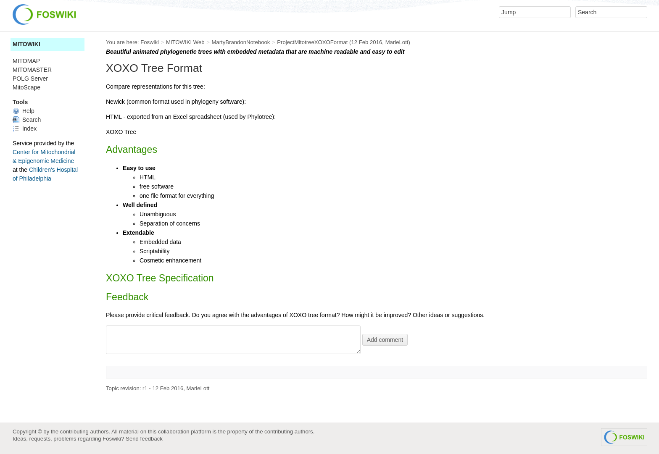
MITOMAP (26, 61)
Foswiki (149, 42)
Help (23, 111)
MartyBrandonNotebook (240, 42)
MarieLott (397, 42)
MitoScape (26, 87)
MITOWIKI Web (185, 42)
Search (27, 119)
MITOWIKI (26, 44)
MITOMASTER (32, 69)
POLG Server (30, 78)
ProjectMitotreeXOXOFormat (312, 42)
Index (25, 128)
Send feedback (144, 439)
